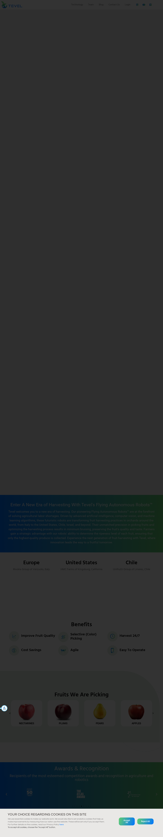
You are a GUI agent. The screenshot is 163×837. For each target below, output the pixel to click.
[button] (4, 708)
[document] (81, 418)
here (61, 824)
